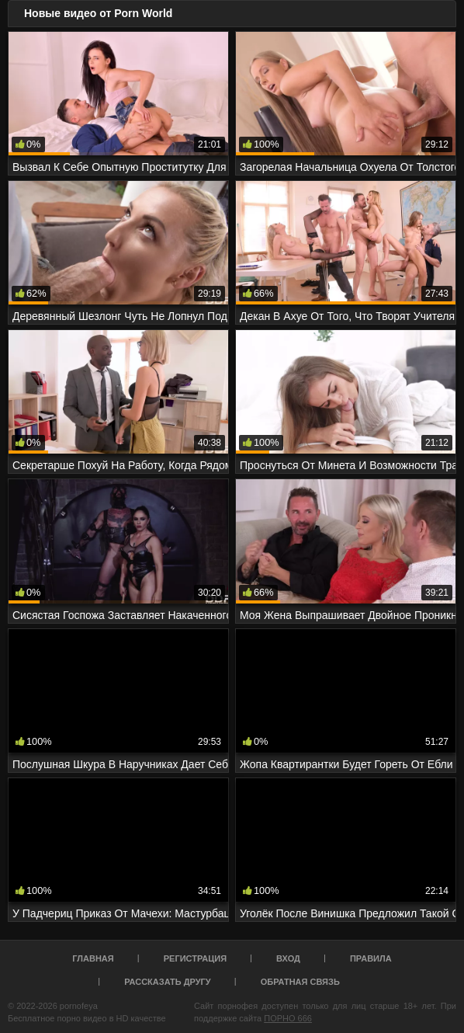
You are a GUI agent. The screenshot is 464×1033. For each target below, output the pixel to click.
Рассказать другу (167, 981)
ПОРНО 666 (288, 1018)
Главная (92, 958)
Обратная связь (300, 981)
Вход (288, 958)
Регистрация (195, 958)
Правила (371, 958)
